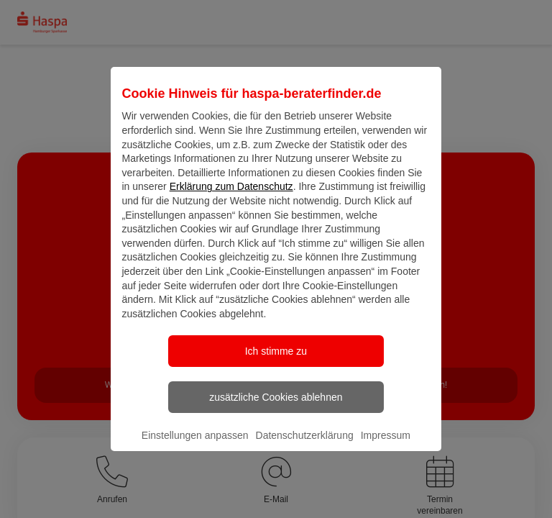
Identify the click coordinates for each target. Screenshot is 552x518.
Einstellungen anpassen (195, 447)
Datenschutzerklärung (305, 447)
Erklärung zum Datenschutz (231, 198)
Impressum (385, 447)
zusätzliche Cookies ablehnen (275, 409)
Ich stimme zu (276, 363)
